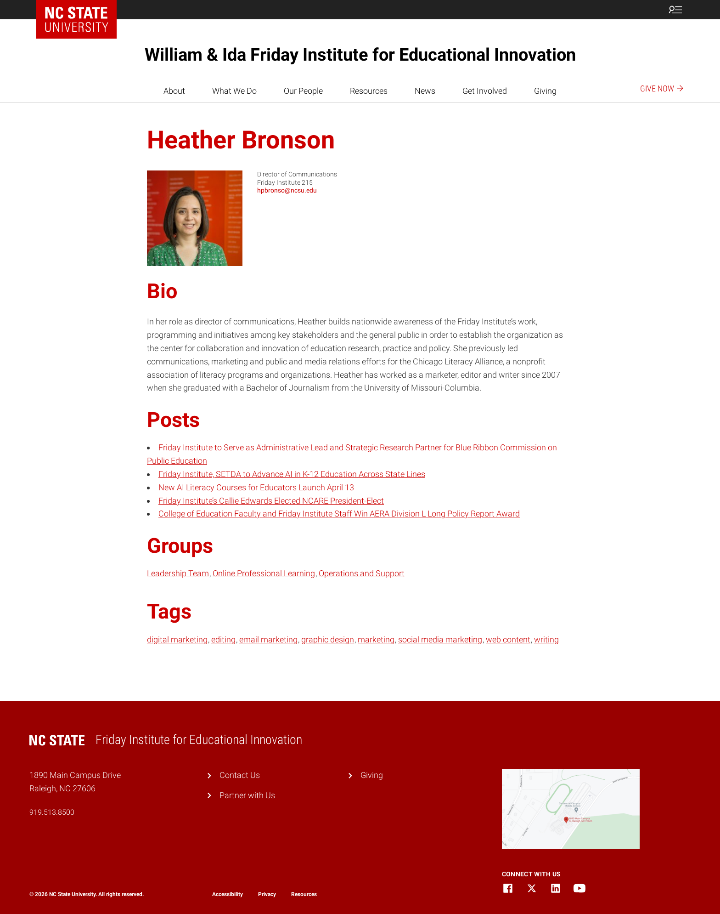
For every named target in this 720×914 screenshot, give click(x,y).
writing (546, 639)
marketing (376, 639)
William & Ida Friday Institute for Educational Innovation (360, 55)
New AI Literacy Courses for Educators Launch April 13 (256, 487)
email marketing (268, 639)
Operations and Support (362, 573)
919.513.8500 (51, 812)
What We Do (234, 91)
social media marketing (440, 639)
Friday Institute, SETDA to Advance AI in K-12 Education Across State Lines (291, 474)
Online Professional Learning (264, 573)
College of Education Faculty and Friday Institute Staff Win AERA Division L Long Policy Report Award (339, 513)
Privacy (267, 894)
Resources (369, 91)
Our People (303, 91)
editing (223, 639)
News (425, 91)
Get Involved (484, 91)
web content (508, 639)
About (174, 91)
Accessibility (227, 894)
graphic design (327, 639)
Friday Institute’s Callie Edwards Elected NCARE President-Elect (271, 500)
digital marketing (177, 639)
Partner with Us (247, 795)
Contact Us (239, 775)
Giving (545, 91)
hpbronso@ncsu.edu (287, 190)
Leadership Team (178, 573)
